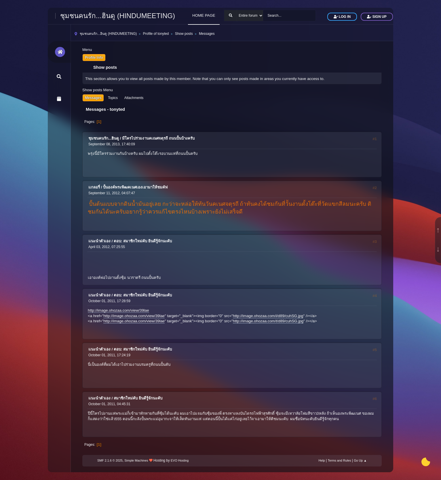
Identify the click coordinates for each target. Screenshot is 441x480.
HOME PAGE (203, 15)
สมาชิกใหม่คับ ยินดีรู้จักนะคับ (138, 398)
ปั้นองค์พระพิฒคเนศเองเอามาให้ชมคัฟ (135, 187)
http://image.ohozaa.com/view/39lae (118, 310)
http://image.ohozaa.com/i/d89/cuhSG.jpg (268, 316)
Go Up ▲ (360, 460)
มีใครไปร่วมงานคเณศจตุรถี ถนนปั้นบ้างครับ (158, 138)
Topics (113, 98)
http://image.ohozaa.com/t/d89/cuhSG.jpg (268, 321)
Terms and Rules (339, 460)
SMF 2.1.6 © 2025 (110, 460)
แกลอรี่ (94, 187)
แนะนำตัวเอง (99, 241)
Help (322, 460)
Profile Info (94, 58)
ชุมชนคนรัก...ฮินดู (103, 138)
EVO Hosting (180, 460)
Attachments (134, 98)
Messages (93, 98)
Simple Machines (136, 460)
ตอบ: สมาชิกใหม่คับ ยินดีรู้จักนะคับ (143, 241)
